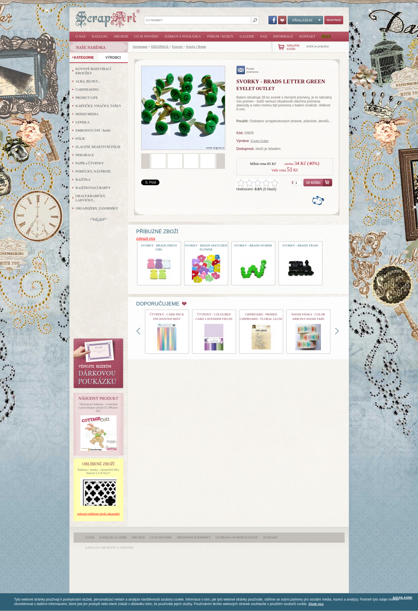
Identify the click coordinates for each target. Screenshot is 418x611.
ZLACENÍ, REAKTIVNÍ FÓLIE (98, 147)
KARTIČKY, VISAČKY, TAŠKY (98, 106)
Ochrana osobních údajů (237, 537)
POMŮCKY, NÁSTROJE (93, 171)
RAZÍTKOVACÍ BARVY (93, 188)
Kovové (177, 46)
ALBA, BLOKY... (88, 81)
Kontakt (307, 36)
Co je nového (146, 36)
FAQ (264, 36)
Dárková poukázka (183, 36)
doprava (337, 331)
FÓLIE (80, 139)
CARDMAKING (87, 89)
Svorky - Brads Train (300, 245)
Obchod (121, 36)
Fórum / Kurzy (220, 36)
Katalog (100, 36)
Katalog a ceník (113, 537)
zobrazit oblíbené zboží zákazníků (98, 513)
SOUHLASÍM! (402, 597)
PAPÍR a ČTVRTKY (90, 163)
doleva (138, 331)
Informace (283, 36)
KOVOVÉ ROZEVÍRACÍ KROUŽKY (93, 71)
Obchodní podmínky (194, 537)
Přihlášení (305, 20)
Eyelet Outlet (259, 141)
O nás (81, 36)
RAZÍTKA (83, 180)
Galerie (247, 36)
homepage (140, 46)
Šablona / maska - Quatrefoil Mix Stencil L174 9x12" (98, 471)
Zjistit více (316, 604)
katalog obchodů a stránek (110, 547)
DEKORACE (160, 46)
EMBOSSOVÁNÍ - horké (93, 130)
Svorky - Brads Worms (253, 245)
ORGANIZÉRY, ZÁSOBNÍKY (97, 208)
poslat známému (248, 70)
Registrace (333, 20)
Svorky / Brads (196, 46)
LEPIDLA (83, 122)
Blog (326, 36)
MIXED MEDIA (87, 114)
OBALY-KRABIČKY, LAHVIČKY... (91, 198)
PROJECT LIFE (87, 98)
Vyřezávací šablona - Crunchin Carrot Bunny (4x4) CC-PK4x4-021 (98, 407)
